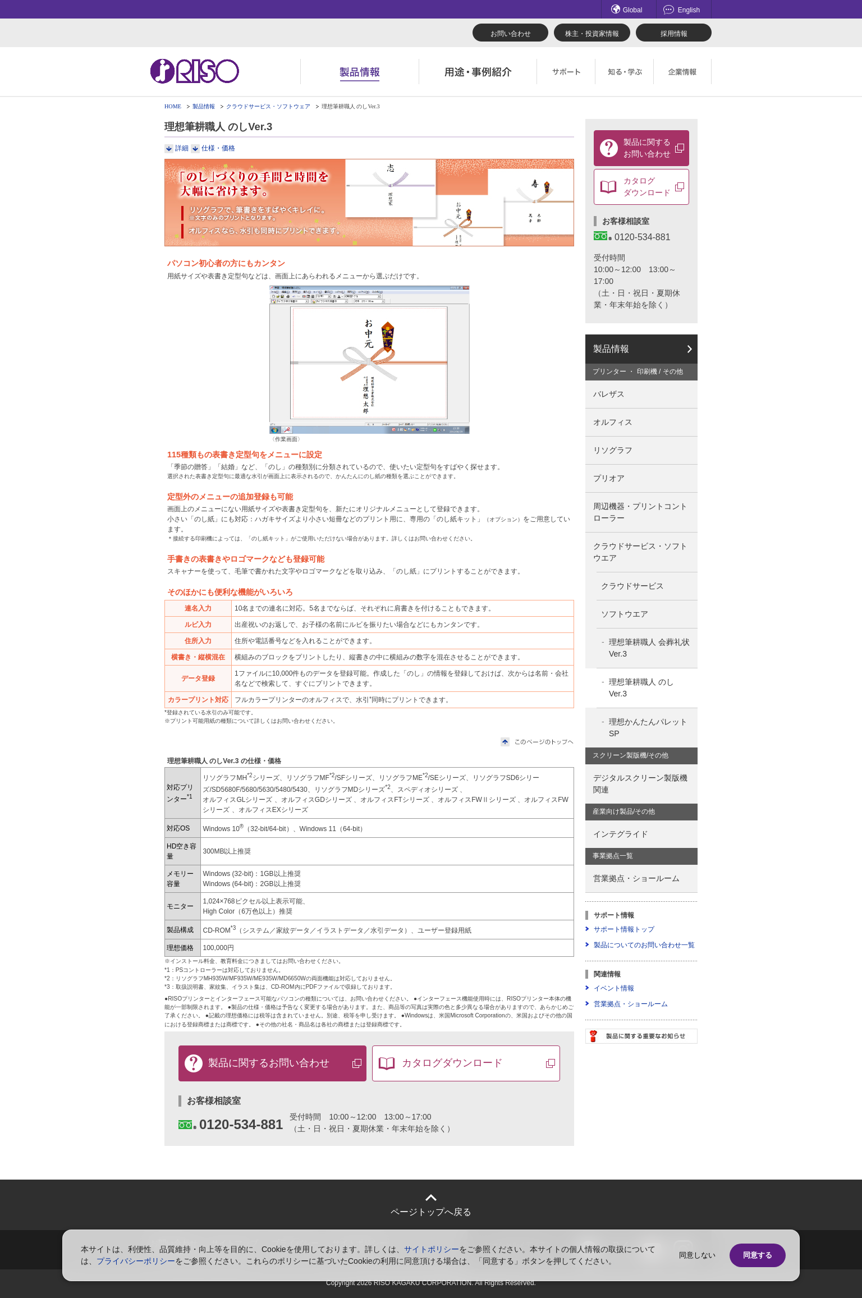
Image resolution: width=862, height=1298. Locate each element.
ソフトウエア (624, 613)
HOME (172, 106)
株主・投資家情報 (592, 34)
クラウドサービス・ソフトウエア (640, 552)
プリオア (609, 478)
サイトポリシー (431, 1249)
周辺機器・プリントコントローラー (640, 512)
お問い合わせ (510, 34)
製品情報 (203, 106)
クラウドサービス (632, 585)
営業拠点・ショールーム (636, 878)
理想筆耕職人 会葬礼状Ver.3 (649, 647)
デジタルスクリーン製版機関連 (640, 783)
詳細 (182, 148)
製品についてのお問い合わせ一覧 (644, 945)
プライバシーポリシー (136, 1260)
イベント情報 (614, 988)
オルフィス (612, 422)
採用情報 (674, 34)
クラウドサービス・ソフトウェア (268, 106)
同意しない (697, 1255)
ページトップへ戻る (431, 1212)
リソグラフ (612, 450)
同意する (757, 1255)
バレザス (609, 393)
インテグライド (620, 833)
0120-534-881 (230, 1124)
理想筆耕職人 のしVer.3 (641, 687)
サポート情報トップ (624, 929)
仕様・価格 (218, 148)
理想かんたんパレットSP (648, 727)
